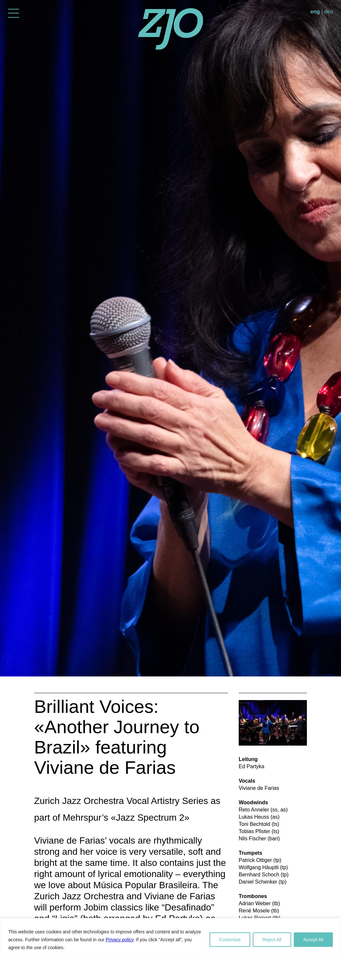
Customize (230, 939)
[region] (170, 937)
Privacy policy (119, 939)
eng (315, 11)
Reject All (271, 939)
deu (328, 11)
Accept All (313, 939)
